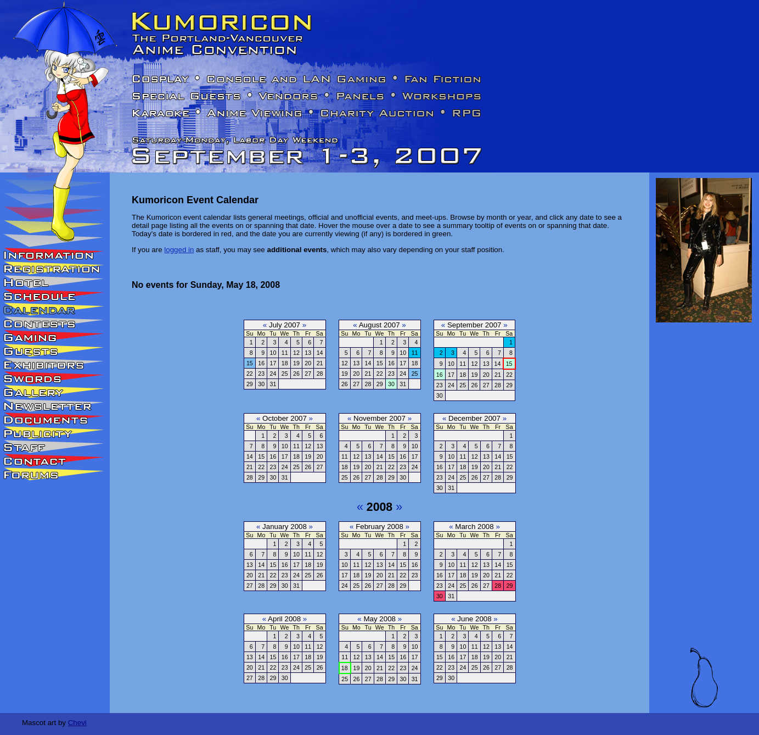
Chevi (77, 723)
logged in (179, 250)
